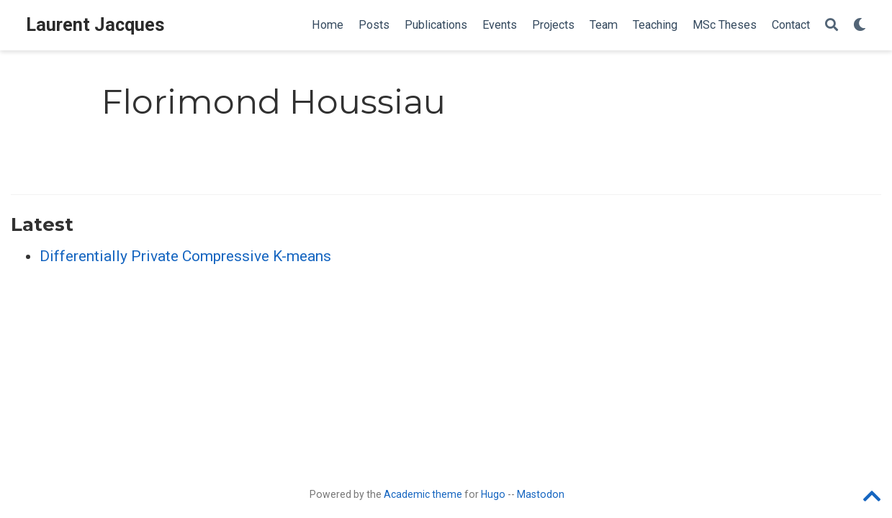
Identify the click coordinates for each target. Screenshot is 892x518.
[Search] (831, 25)
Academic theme (423, 494)
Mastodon (540, 494)
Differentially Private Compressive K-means (185, 256)
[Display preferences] (859, 25)
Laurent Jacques (95, 24)
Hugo (493, 494)
